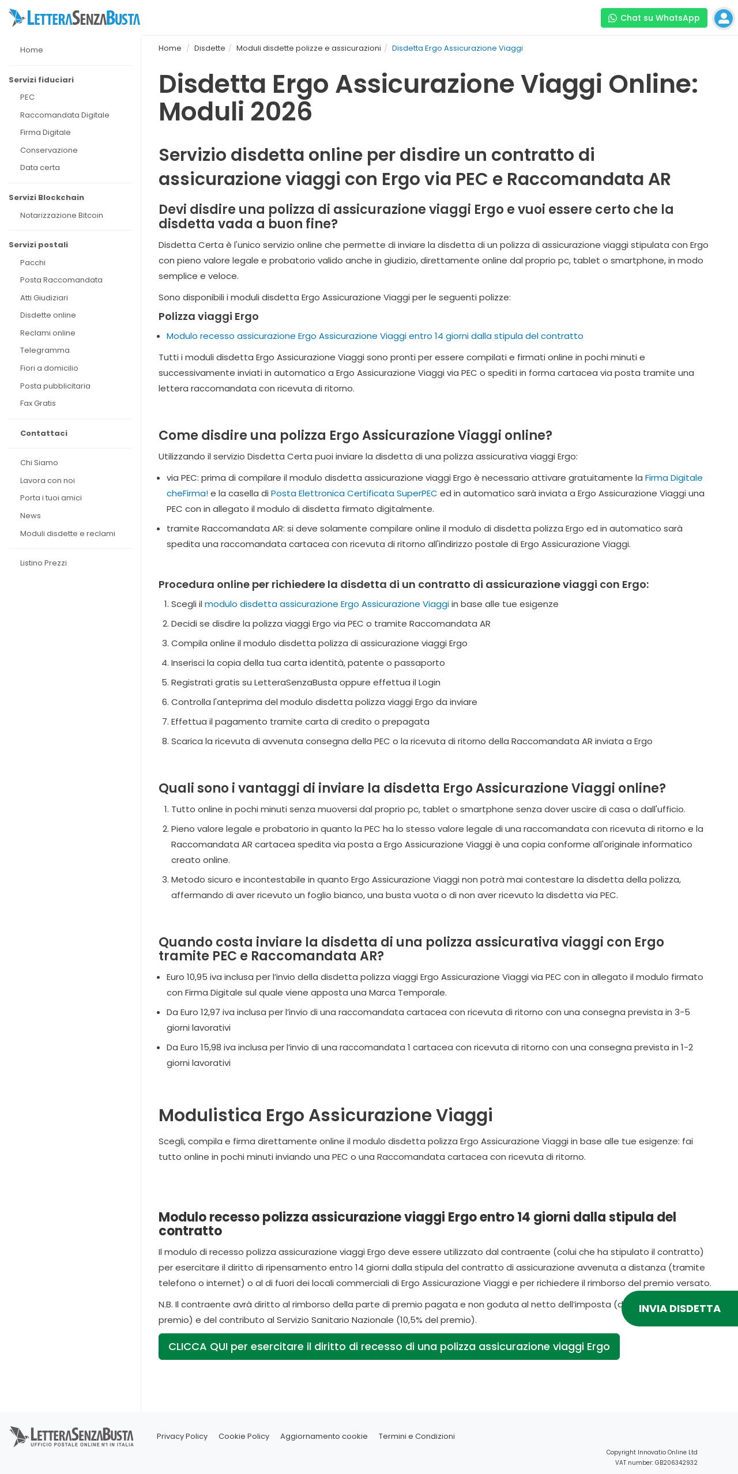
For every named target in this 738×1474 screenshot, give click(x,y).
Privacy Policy (182, 1436)
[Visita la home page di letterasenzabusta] (74, 18)
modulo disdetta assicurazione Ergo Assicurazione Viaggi (327, 604)
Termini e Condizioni (417, 1436)
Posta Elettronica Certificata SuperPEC (354, 493)
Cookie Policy (244, 1436)
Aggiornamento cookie (324, 1436)
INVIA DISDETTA (680, 1308)
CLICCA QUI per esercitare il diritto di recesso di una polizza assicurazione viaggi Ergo (389, 1346)
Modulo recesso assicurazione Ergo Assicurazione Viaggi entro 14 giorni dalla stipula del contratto (375, 336)
